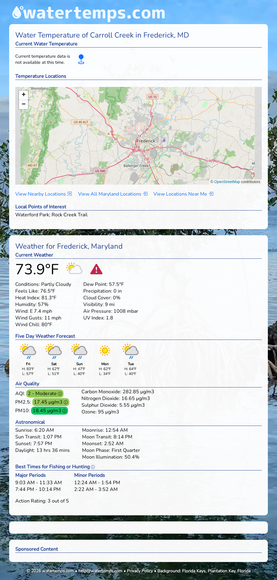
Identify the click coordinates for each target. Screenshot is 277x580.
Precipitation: (97, 291)
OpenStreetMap (227, 182)
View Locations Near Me (183, 194)
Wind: (22, 311)
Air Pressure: (97, 311)
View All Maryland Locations (112, 194)
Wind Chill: (27, 324)
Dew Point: (95, 284)
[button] (138, 130)
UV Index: (94, 318)
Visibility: (93, 304)
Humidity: (26, 304)
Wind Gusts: (29, 318)
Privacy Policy (140, 571)
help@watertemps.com (100, 571)
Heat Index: (27, 297)
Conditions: (27, 284)
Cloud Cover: (97, 297)
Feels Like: (27, 291)
